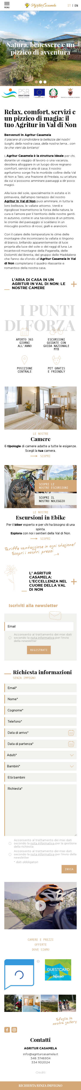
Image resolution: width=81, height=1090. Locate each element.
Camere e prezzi (41, 939)
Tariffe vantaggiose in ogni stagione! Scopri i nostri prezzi (40, 550)
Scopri (45, 456)
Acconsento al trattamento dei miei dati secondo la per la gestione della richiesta (45, 843)
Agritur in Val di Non (20, 201)
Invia (69, 869)
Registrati (39, 650)
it (69, 5)
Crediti (40, 1072)
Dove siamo (40, 949)
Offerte (41, 944)
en (76, 5)
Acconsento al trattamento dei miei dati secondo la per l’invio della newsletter (43, 637)
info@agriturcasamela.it (40, 1054)
